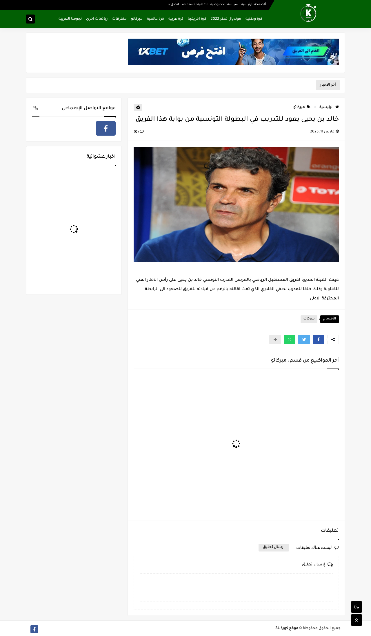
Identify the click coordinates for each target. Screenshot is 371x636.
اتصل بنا (172, 4)
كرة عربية (175, 19)
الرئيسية (329, 107)
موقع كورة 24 (286, 628)
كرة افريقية (197, 19)
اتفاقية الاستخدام (195, 4)
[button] (318, 339)
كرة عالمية (155, 19)
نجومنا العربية (70, 19)
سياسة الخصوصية (224, 4)
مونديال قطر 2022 (226, 19)
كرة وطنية (253, 19)
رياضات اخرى (97, 19)
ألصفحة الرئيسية (253, 4)
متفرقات (119, 19)
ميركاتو (137, 19)
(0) (139, 132)
